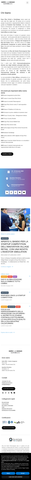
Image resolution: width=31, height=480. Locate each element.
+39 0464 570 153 (15, 186)
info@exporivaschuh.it (7, 382)
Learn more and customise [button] (15, 476)
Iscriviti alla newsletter (8, 388)
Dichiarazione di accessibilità (8, 410)
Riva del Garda (5, 402)
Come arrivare (5, 404)
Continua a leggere (7, 266)
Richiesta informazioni (7, 408)
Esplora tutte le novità (8, 332)
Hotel (3, 407)
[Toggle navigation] (27, 2)
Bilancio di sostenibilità (8, 427)
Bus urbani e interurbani (7, 405)
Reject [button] (8, 473)
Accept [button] (22, 473)
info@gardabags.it (6, 384)
